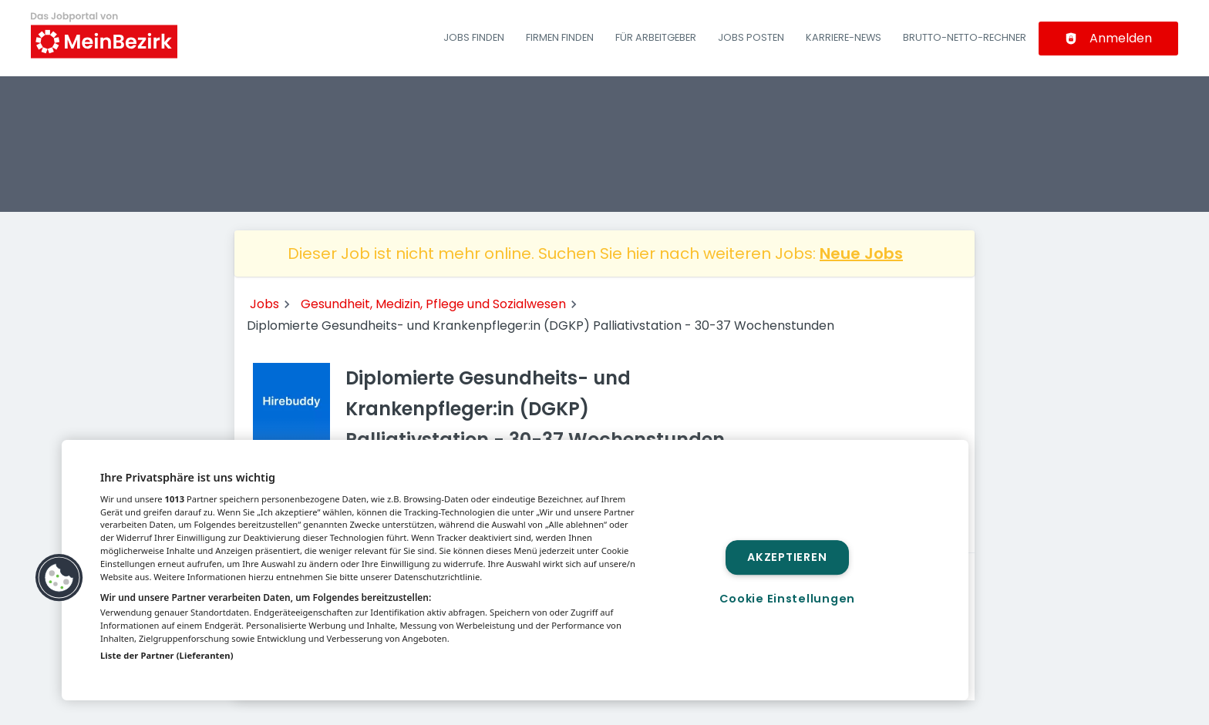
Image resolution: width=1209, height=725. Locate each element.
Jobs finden (473, 37)
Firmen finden (560, 37)
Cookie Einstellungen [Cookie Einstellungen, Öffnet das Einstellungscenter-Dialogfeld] (787, 598)
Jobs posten (751, 37)
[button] (59, 577)
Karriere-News (843, 37)
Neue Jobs (861, 253)
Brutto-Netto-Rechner (964, 37)
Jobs (264, 304)
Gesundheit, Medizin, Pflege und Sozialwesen (433, 304)
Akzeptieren (787, 557)
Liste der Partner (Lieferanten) (167, 655)
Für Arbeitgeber (655, 37)
